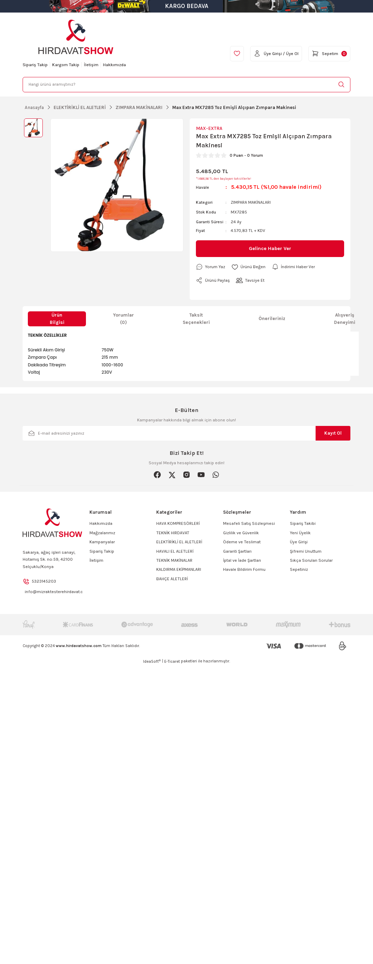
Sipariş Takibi (303, 523)
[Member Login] (276, 53)
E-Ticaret (172, 661)
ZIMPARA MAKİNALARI (251, 202)
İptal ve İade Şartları (242, 560)
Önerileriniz (272, 318)
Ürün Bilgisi (57, 318)
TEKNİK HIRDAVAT (172, 532)
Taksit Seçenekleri (196, 318)
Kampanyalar (102, 541)
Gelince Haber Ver (270, 248)
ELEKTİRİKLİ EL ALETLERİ (179, 541)
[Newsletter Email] (186, 433)
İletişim (96, 560)
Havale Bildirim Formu (244, 569)
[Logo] (76, 37)
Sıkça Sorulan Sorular (311, 560)
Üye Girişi (299, 541)
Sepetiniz (299, 569)
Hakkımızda (100, 523)
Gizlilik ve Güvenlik (241, 532)
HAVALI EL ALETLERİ (174, 551)
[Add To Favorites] (248, 267)
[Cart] (329, 53)
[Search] (186, 84)
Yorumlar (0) (123, 318)
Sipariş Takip (101, 551)
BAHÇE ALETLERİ (172, 578)
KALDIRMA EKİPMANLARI (178, 569)
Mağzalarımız (102, 532)
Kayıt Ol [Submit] (333, 433)
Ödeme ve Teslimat (242, 541)
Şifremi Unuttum (306, 551)
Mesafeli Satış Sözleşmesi (249, 523)
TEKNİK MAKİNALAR (174, 560)
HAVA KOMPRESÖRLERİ (178, 523)
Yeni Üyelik (300, 532)
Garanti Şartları (237, 551)
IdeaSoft (152, 661)
